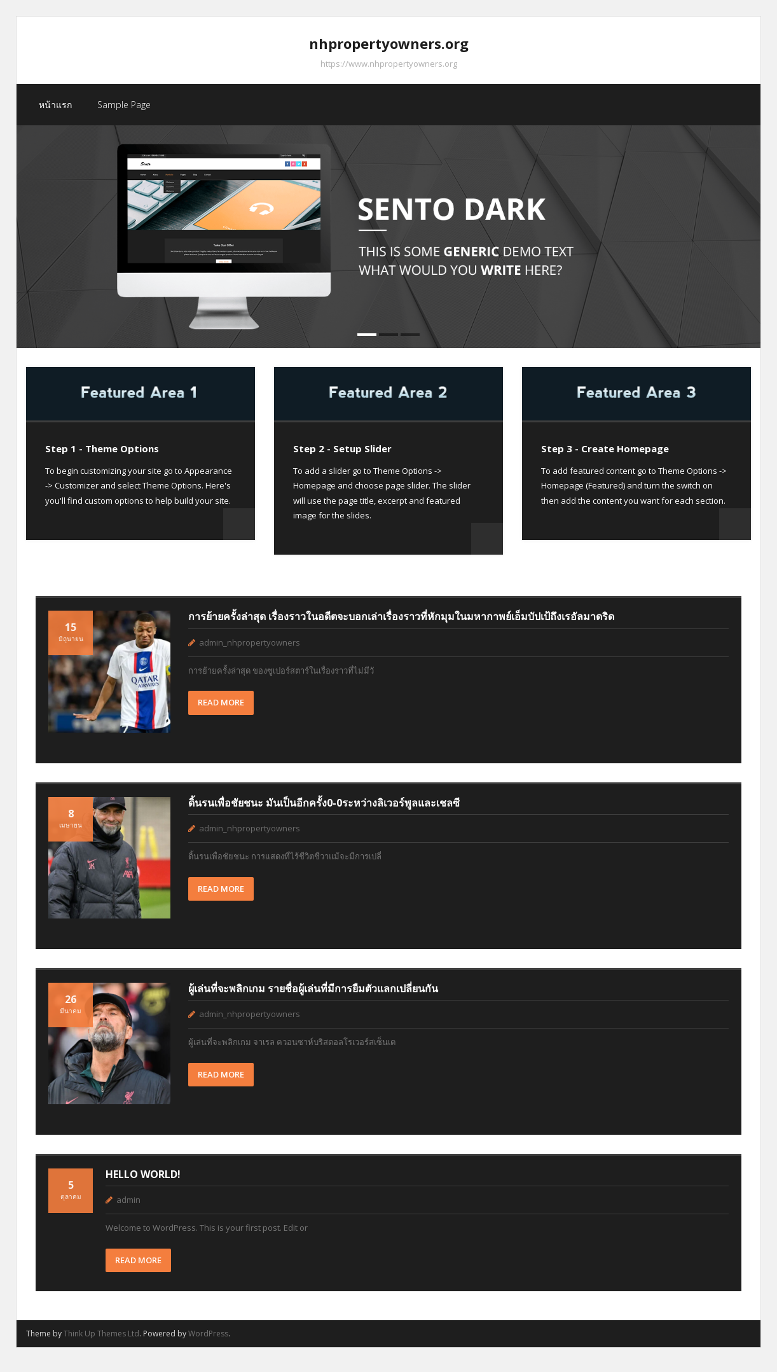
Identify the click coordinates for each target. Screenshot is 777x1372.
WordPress (208, 1341)
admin (128, 1208)
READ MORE (221, 711)
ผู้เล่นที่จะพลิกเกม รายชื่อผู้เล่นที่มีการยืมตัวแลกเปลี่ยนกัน (313, 997)
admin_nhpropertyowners (249, 650)
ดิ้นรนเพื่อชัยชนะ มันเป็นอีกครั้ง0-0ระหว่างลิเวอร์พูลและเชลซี (324, 811)
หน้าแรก (55, 113)
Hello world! (143, 1182)
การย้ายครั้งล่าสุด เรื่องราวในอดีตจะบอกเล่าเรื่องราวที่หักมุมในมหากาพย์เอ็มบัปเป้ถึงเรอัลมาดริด (401, 625)
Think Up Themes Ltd (101, 1341)
